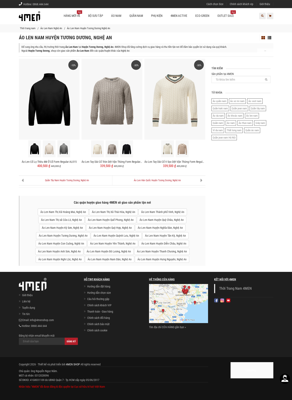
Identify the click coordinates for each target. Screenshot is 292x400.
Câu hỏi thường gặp (98, 299)
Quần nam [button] (136, 16)
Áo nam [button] (116, 16)
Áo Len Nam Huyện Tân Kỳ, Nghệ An (165, 235)
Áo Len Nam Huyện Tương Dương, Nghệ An (63, 235)
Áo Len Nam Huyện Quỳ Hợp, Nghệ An (110, 227)
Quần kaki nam (220, 108)
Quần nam (218, 122)
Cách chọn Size (214, 4)
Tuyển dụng (28, 307)
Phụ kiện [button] (156, 16)
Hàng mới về (73, 14)
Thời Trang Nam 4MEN (235, 288)
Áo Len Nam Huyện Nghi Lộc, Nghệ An (60, 259)
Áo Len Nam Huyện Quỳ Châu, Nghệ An (162, 219)
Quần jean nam (239, 108)
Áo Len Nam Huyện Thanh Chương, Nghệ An (162, 251)
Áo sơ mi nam (237, 101)
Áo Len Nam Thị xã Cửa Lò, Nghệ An (61, 219)
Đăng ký (71, 341)
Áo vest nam (254, 101)
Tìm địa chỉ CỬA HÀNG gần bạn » (167, 327)
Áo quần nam (219, 101)
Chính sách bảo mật (98, 324)
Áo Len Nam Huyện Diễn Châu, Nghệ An (163, 243)
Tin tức (26, 314)
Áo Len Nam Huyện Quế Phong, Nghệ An (111, 219)
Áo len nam (252, 115)
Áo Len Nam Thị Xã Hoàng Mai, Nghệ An (63, 212)
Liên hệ (26, 301)
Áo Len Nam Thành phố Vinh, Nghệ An (162, 212)
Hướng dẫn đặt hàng (98, 286)
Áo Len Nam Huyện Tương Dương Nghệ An (88, 28)
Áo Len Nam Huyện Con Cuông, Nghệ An (61, 243)
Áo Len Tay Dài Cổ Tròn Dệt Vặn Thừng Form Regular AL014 (112, 161)
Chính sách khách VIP (99, 305)
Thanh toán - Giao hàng (100, 311)
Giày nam (260, 122)
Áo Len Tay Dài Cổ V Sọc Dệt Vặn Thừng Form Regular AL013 (174, 161)
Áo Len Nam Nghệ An (51, 28)
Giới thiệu (265, 4)
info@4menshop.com (42, 320)
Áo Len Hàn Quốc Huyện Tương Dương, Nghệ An (157, 180)
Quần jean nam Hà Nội (224, 137)
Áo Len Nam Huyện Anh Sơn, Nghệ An (59, 251)
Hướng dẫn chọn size (99, 292)
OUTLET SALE (226, 14)
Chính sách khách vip (241, 4)
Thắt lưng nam (234, 130)
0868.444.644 (40, 4)
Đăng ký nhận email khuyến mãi (48, 339)
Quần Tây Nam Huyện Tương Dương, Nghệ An (67, 180)
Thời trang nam (27, 28)
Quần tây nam (258, 108)
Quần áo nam (252, 130)
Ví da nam (218, 130)
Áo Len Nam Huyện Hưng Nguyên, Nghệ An (162, 259)
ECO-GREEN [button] (202, 16)
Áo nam (231, 122)
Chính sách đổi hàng (98, 317)
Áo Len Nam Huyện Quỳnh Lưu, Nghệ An (116, 235)
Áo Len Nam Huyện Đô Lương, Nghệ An (109, 251)
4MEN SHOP (73, 364)
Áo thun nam (245, 122)
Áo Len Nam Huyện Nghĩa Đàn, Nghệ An (160, 227)
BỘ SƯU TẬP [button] (95, 16)
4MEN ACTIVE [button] (179, 16)
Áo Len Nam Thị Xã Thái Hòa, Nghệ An (113, 212)
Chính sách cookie (97, 330)
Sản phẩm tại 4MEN (241, 77)
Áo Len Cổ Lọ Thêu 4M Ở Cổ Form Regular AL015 (49, 161)
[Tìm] (266, 79)
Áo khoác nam (235, 115)
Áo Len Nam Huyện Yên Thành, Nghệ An (112, 243)
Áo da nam (218, 115)
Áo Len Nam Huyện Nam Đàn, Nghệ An (110, 259)
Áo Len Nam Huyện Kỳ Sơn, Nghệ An (62, 227)
